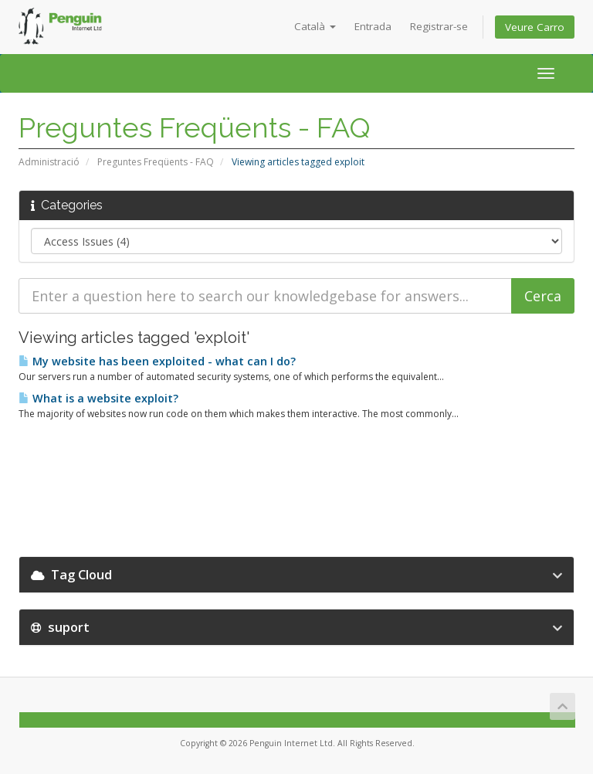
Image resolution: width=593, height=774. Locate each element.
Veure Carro (534, 27)
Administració (49, 161)
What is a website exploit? (98, 398)
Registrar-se (439, 26)
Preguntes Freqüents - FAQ (155, 161)
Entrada (372, 26)
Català (315, 26)
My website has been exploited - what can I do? (157, 361)
